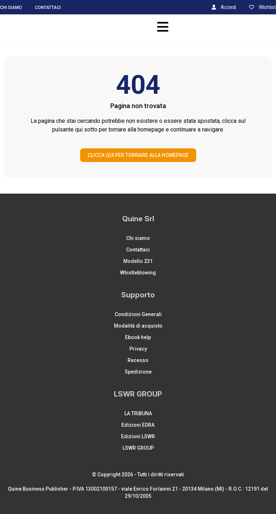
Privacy (138, 349)
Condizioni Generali (138, 314)
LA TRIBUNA (138, 413)
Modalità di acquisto (138, 326)
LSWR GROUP (138, 448)
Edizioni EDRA (138, 425)
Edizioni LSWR (138, 436)
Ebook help (138, 337)
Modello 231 (138, 261)
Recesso (138, 360)
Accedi (224, 7)
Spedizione (138, 372)
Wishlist (262, 7)
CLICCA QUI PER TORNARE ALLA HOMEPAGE (138, 155)
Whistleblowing (138, 272)
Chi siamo (11, 7)
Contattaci (48, 7)
